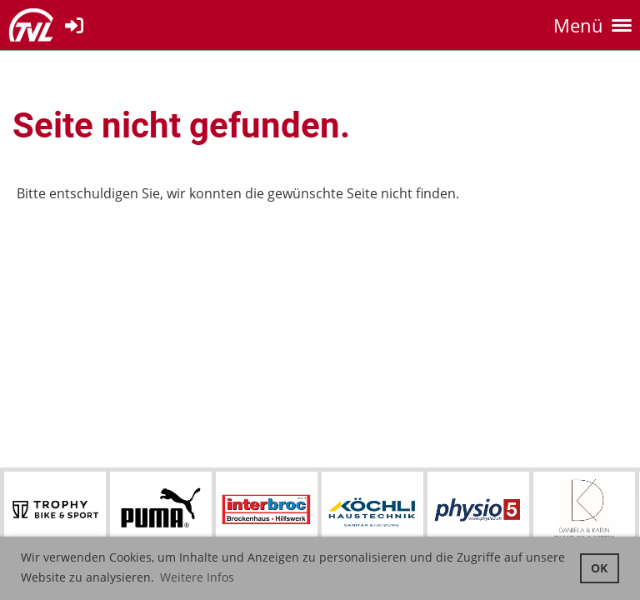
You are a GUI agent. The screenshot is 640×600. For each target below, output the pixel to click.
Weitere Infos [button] (197, 577)
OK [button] (599, 568)
